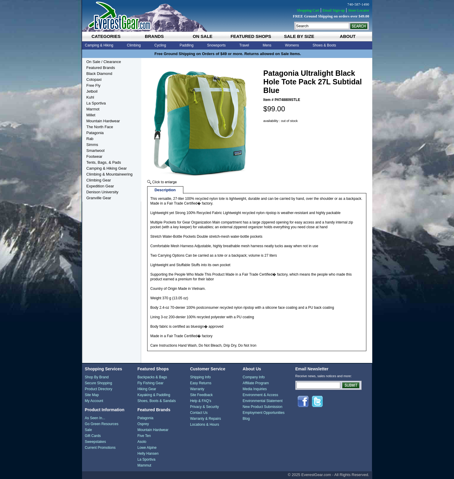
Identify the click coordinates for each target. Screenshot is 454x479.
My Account (94, 401)
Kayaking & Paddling (153, 395)
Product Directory (98, 389)
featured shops (250, 36)
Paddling (187, 45)
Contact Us (199, 413)
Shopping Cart (308, 10)
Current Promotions (100, 448)
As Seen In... (95, 418)
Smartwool (95, 150)
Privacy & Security (204, 407)
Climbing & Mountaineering (109, 174)
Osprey (143, 424)
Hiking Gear (146, 389)
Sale (88, 430)
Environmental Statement (263, 401)
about (347, 36)
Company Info (254, 377)
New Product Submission (262, 407)
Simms (92, 144)
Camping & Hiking (99, 45)
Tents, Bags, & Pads (103, 162)
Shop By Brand (97, 377)
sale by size (299, 36)
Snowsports (216, 45)
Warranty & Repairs (205, 419)
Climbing (134, 45)
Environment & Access (260, 395)
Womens (292, 45)
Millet (90, 115)
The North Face (99, 127)
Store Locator (358, 10)
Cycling (160, 45)
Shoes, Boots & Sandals (156, 401)
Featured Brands (100, 67)
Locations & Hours (204, 424)
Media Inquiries (255, 389)
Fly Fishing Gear (150, 383)
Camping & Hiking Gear (106, 168)
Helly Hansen (147, 453)
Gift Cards (93, 436)
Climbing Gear (98, 180)
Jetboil (92, 91)
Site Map (92, 395)
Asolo (141, 442)
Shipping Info (200, 377)
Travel (244, 45)
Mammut (144, 465)
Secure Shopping (98, 383)
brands (154, 36)
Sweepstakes (95, 442)
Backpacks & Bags (152, 377)
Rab (90, 138)
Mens (267, 45)
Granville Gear (98, 198)
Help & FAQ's (200, 401)
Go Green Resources (101, 424)
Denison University (102, 192)
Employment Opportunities (263, 413)
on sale (203, 36)
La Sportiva (96, 103)
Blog (246, 419)
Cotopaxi (94, 79)
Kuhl (90, 97)
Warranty (197, 389)
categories (106, 36)
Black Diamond (99, 73)
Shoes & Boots (324, 45)
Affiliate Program (256, 383)
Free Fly (93, 85)
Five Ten (144, 436)
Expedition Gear (100, 186)
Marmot (93, 109)
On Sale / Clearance (103, 62)
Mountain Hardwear (103, 121)
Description (165, 190)
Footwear (94, 156)
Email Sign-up (334, 10)
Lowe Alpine (147, 448)
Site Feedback (201, 395)
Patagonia (95, 133)
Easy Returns (200, 383)
